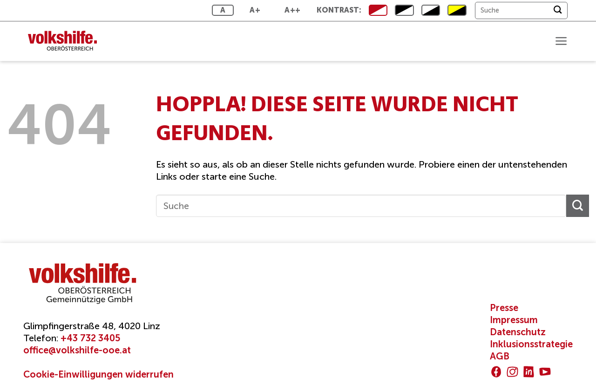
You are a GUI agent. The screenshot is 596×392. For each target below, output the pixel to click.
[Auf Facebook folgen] (496, 372)
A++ (292, 10)
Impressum (514, 319)
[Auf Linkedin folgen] (529, 372)
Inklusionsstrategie (531, 344)
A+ (255, 10)
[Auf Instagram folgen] (512, 372)
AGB (499, 356)
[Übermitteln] (557, 10)
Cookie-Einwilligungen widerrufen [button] (98, 374)
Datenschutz (518, 332)
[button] (561, 41)
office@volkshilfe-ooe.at (77, 350)
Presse (504, 307)
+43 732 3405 (90, 338)
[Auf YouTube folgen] (545, 372)
